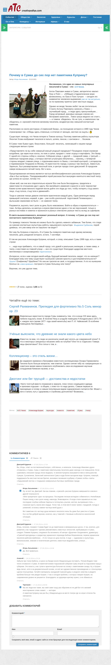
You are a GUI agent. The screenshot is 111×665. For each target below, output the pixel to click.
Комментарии (19, 466)
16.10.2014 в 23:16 (33, 566)
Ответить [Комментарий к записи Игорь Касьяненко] (26, 528)
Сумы (80, 418)
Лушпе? (13, 265)
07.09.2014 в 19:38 (47, 556)
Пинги (36, 466)
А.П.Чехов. (79, 90)
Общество (23, 18)
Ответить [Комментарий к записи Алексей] (20, 588)
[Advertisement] (55, 54)
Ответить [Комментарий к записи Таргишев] (26, 607)
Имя (13, 637)
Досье (73, 18)
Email (59, 637)
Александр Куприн (36, 418)
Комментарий (18, 621)
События (9, 18)
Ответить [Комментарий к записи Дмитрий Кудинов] (20, 492)
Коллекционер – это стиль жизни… (37, 363)
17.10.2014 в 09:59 (40, 593)
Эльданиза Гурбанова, (84, 228)
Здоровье (49, 18)
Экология (37, 18)
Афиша (35, 24)
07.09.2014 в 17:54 (41, 472)
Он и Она (97, 18)
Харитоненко (45, 255)
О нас (46, 24)
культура (50, 418)
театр (88, 418)
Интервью (23, 24)
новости (60, 418)
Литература (14, 31)
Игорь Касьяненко (20, 83)
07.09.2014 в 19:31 (41, 532)
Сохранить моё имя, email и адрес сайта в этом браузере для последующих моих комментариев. (54, 648)
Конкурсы (9, 24)
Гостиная (85, 18)
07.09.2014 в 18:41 (47, 496)
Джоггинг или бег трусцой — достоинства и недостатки (53, 386)
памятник (70, 418)
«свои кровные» (27, 267)
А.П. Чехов (22, 418)
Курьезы (63, 18)
